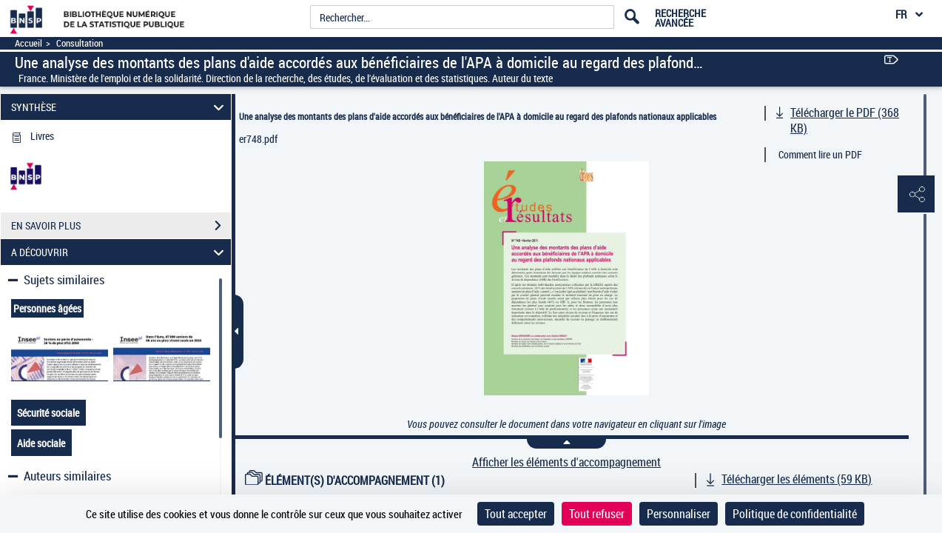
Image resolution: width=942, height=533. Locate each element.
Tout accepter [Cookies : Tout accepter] (516, 514)
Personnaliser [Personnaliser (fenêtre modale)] (678, 514)
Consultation (79, 43)
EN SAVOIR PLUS (121, 225)
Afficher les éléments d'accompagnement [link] (566, 462)
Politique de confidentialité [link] (795, 514)
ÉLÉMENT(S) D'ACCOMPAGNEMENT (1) (345, 480)
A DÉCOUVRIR (120, 252)
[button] (916, 194)
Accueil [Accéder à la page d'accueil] (28, 43)
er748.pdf (258, 139)
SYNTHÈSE (120, 107)
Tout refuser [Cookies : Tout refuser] (597, 514)
